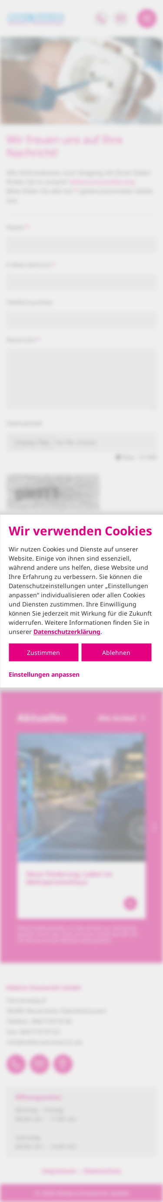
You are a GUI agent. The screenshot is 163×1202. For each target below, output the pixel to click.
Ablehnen (116, 652)
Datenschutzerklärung (66, 631)
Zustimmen (43, 652)
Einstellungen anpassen (44, 674)
